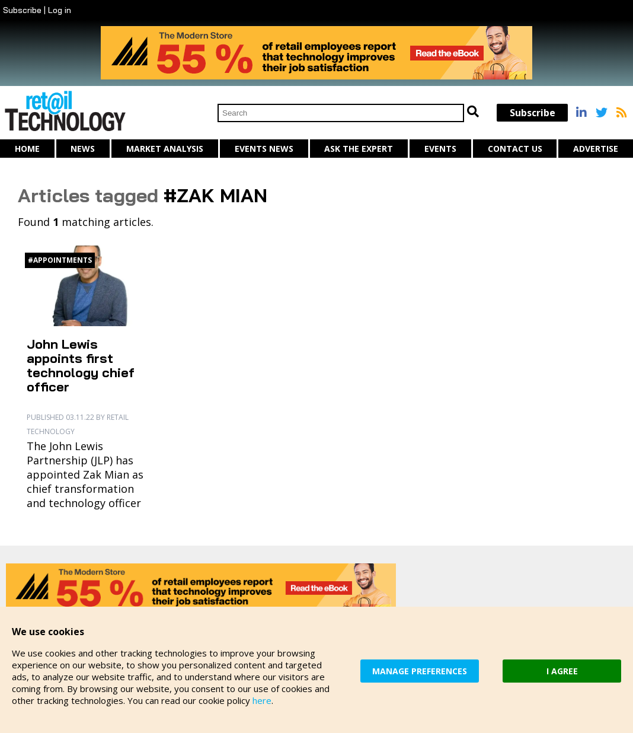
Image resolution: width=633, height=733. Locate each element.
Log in (59, 10)
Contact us (515, 148)
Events (440, 148)
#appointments (60, 260)
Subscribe (22, 10)
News (83, 148)
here (261, 700)
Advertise (595, 148)
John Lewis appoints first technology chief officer (81, 365)
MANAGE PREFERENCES (419, 671)
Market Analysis (164, 148)
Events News (264, 148)
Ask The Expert (358, 148)
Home (27, 148)
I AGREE (562, 671)
